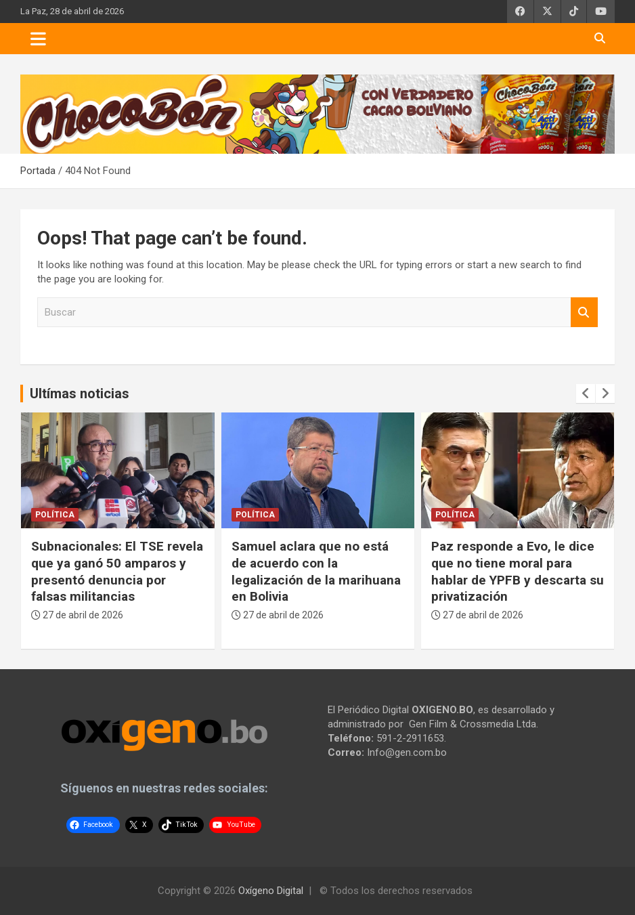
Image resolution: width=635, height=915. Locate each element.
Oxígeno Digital (270, 891)
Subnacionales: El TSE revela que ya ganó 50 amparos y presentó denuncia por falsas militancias (117, 571)
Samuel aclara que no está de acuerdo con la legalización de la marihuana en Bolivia (316, 571)
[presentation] (585, 393)
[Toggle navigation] (38, 38)
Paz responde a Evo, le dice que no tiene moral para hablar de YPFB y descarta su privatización (517, 571)
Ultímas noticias (79, 393)
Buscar (584, 312)
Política (54, 514)
